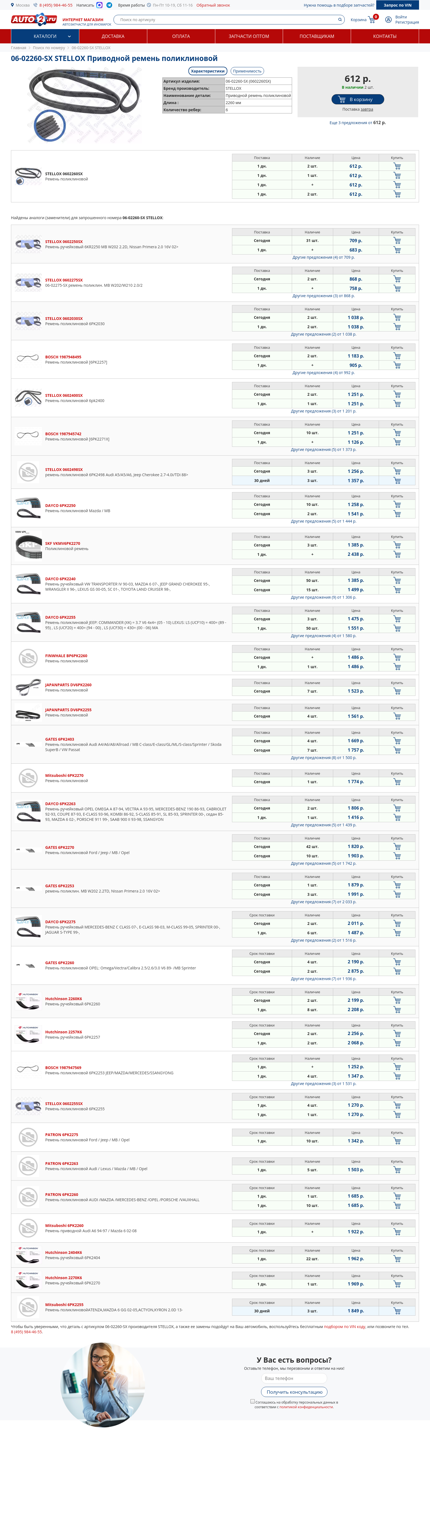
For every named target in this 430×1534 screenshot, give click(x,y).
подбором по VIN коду (344, 1326)
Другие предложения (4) (324, 257)
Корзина (359, 19)
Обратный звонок (213, 5)
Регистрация (407, 22)
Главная (18, 47)
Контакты (385, 36)
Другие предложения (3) (324, 295)
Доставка (113, 36)
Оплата (181, 36)
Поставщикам (317, 36)
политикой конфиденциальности (306, 1407)
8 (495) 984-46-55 (56, 5)
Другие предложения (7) (324, 901)
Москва (23, 5)
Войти (401, 16)
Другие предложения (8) (324, 757)
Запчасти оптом (249, 36)
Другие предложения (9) (324, 597)
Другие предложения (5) (324, 449)
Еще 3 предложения (358, 122)
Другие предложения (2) (324, 334)
